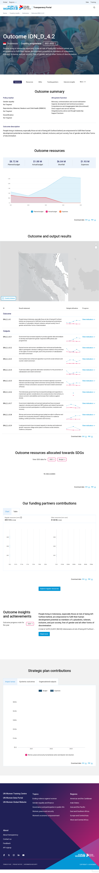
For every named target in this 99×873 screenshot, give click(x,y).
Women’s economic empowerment (45, 819)
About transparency (10, 838)
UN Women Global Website (14, 805)
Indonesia (25, 16)
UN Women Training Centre (15, 797)
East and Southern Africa (79, 814)
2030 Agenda (70, 9)
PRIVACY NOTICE (17, 867)
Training (93, 2)
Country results (15, 16)
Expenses (65, 215)
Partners (57, 9)
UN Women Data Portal (13, 801)
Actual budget (52, 215)
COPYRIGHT (83, 868)
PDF (92, 223)
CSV (86, 223)
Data (87, 2)
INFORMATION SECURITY (30, 867)
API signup (7, 851)
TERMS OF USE (7, 867)
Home (5, 16)
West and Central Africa (79, 823)
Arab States (74, 806)
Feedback (7, 847)
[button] (96, 247)
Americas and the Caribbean (81, 802)
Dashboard (85, 9)
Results (47, 9)
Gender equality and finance (43, 806)
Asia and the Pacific (77, 810)
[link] (89, 326)
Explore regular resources (49, 592)
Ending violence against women (44, 802)
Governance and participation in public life (48, 810)
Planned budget (38, 215)
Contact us (7, 842)
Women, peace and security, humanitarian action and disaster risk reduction (51, 758)
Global (5, 2)
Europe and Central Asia (79, 819)
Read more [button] (44, 637)
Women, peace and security (43, 814)
